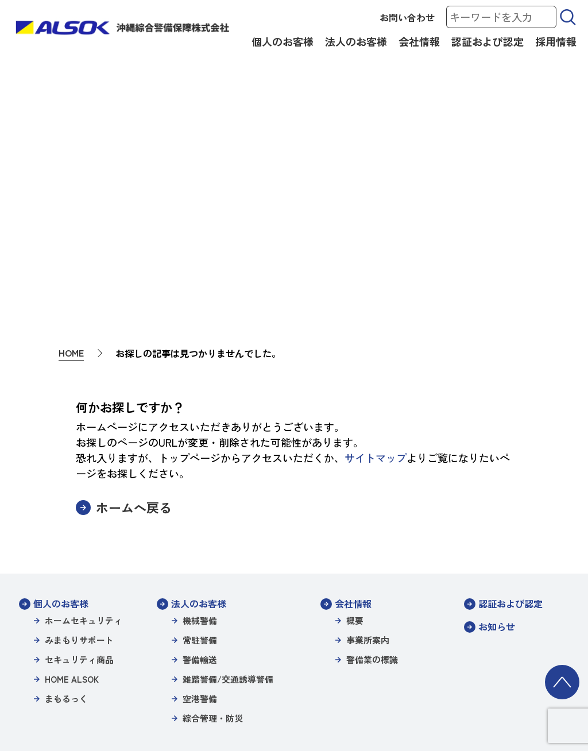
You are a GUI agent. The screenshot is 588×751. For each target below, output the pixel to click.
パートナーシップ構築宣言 (227, 690)
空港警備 (200, 563)
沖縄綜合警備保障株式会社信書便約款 (107, 690)
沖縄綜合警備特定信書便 (504, 674)
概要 (354, 485)
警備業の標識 (372, 524)
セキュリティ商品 (79, 524)
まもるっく (66, 563)
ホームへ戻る (134, 372)
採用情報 (556, 41)
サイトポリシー (125, 674)
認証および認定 (487, 41)
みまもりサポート (79, 504)
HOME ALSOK (72, 543)
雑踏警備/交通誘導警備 (228, 543)
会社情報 (419, 41)
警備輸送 (200, 524)
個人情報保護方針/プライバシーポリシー (232, 674)
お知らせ (496, 491)
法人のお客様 (356, 41)
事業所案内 (367, 504)
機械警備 (200, 485)
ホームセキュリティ (83, 485)
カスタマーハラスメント (504, 690)
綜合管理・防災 (213, 582)
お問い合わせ (407, 17)
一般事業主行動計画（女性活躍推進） (387, 690)
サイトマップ (376, 322)
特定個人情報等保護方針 (354, 674)
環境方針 (298, 690)
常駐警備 (200, 504)
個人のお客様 (283, 41)
